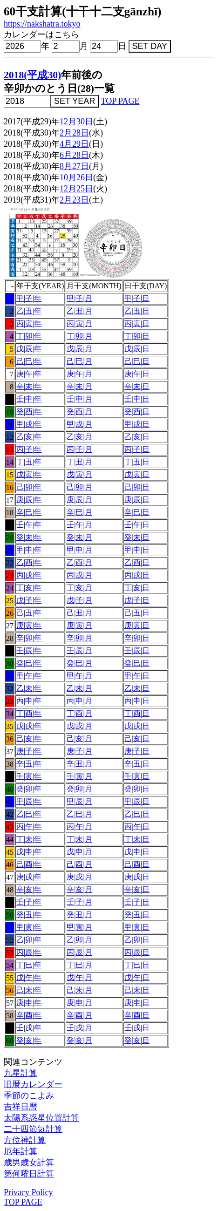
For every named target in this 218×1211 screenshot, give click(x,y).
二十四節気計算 (33, 1129)
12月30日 (76, 121)
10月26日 (76, 177)
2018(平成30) (32, 75)
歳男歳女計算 (29, 1162)
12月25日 (76, 188)
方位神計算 (25, 1140)
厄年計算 (20, 1151)
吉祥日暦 (20, 1106)
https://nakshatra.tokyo (42, 23)
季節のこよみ (29, 1095)
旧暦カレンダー (33, 1084)
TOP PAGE (120, 101)
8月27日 (74, 166)
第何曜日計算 (29, 1173)
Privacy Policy (28, 1192)
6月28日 (74, 155)
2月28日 (74, 132)
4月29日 (74, 144)
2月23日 (74, 199)
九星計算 (20, 1073)
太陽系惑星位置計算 (41, 1118)
